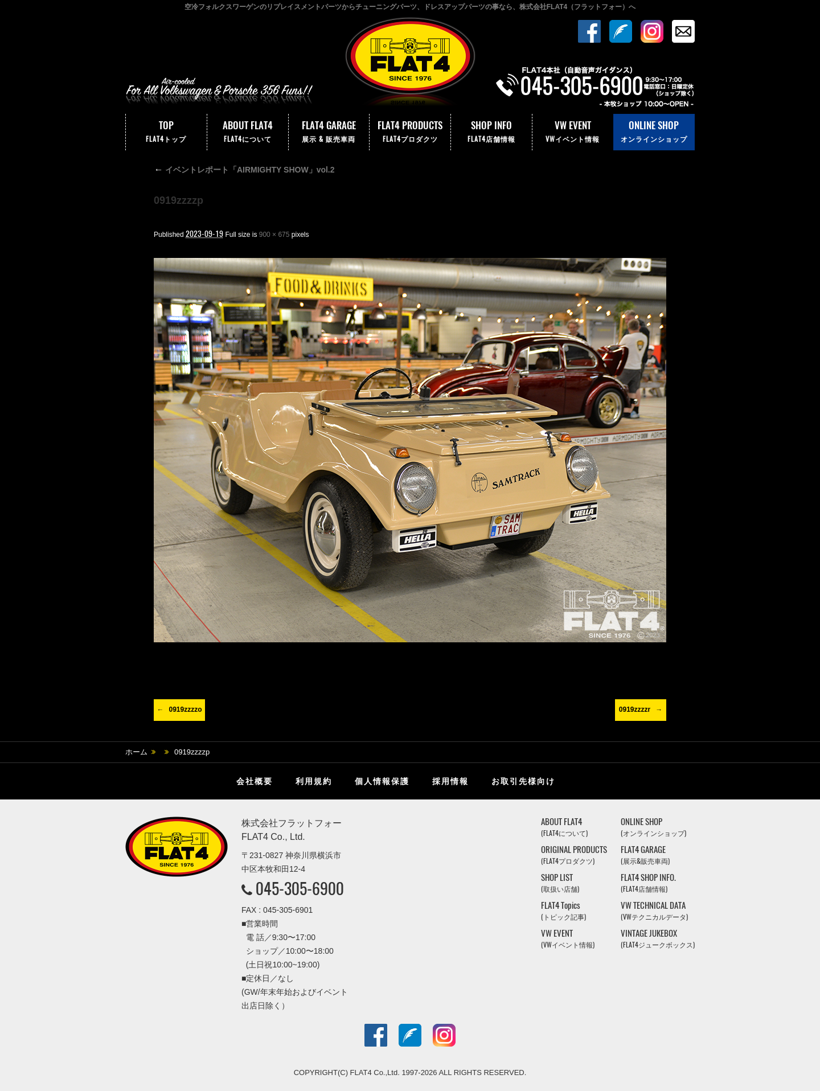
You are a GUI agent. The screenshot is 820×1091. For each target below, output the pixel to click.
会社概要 (254, 781)
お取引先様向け (523, 781)
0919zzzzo (185, 709)
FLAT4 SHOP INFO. (648, 883)
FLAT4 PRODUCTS (410, 132)
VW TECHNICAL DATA (654, 911)
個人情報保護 (382, 781)
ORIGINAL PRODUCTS (574, 855)
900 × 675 (274, 235)
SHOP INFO (491, 132)
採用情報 (450, 781)
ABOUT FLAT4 (247, 132)
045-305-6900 (300, 888)
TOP (166, 132)
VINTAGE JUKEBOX (658, 939)
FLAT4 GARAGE (329, 132)
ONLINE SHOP (654, 132)
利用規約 (314, 781)
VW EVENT (572, 132)
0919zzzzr (634, 709)
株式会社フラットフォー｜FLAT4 (410, 64)
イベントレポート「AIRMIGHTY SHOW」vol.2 (244, 169)
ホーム (136, 752)
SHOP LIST (560, 883)
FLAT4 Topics (563, 911)
